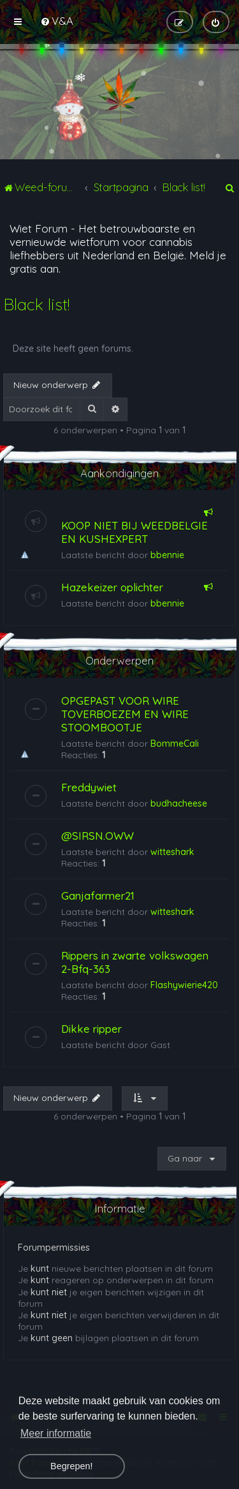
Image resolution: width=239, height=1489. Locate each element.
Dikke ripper (91, 1028)
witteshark (172, 852)
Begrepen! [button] (71, 1466)
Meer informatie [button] (55, 1433)
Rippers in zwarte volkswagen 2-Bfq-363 (134, 962)
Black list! (36, 304)
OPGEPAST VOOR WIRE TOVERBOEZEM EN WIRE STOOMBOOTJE (125, 714)
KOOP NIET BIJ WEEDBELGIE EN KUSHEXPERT (134, 532)
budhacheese (178, 803)
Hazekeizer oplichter (112, 587)
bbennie (167, 555)
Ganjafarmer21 (97, 895)
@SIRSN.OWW (97, 835)
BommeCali (174, 743)
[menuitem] (56, 21)
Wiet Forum (39, 228)
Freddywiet (89, 787)
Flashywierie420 (184, 985)
